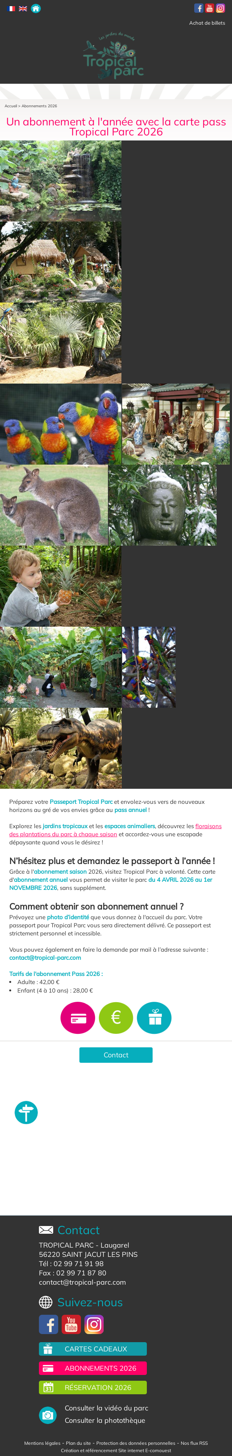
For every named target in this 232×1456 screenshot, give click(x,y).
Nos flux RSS (194, 1443)
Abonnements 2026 (39, 105)
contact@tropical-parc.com (82, 1282)
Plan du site (78, 1443)
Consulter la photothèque (105, 1420)
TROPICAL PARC (66, 1245)
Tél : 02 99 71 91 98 (71, 1263)
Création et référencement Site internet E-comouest (116, 1450)
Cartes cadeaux (96, 1348)
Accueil (11, 105)
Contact (116, 1054)
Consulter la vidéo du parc (106, 1408)
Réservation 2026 (98, 1387)
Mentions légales (42, 1443)
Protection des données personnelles (135, 1443)
